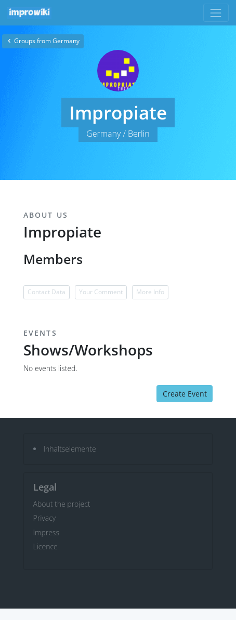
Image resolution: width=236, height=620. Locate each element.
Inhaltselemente (70, 449)
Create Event (185, 394)
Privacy (44, 518)
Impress (46, 532)
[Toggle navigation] (216, 13)
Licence (45, 546)
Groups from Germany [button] (43, 40)
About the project (61, 504)
